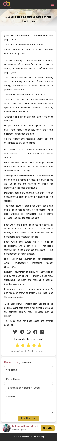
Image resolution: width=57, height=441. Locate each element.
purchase (47, 428)
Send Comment (28, 418)
